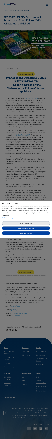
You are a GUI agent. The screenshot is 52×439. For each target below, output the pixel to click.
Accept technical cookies (26, 228)
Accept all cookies (26, 233)
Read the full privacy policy (9, 218)
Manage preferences (26, 223)
